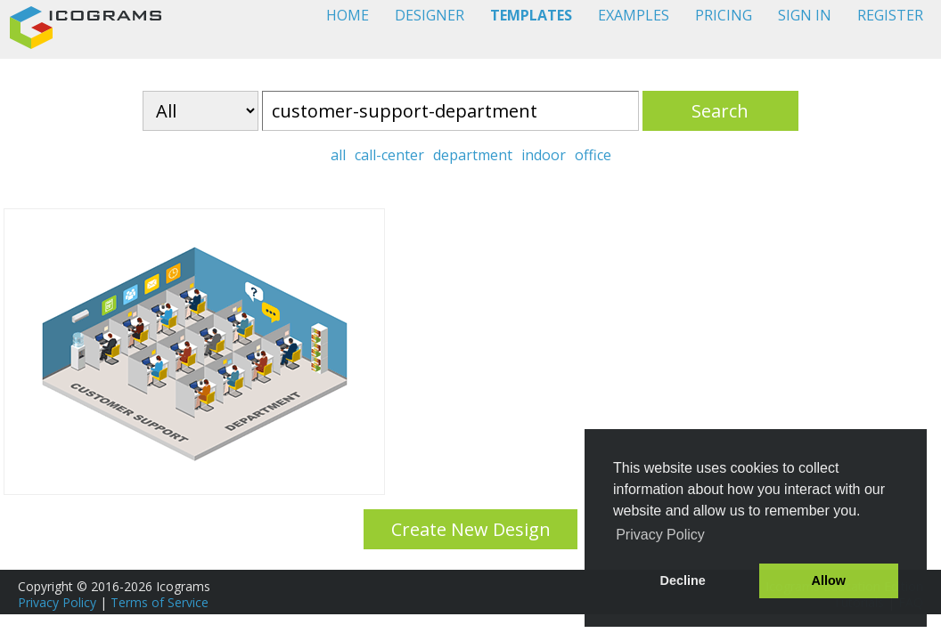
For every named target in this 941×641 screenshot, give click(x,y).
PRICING (723, 15)
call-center (389, 155)
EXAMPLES (633, 15)
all (338, 155)
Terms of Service (159, 602)
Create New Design (471, 529)
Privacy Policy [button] (660, 534)
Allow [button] (829, 580)
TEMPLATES (531, 15)
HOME (347, 15)
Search (720, 111)
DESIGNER (429, 15)
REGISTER (890, 15)
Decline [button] (683, 580)
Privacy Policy (57, 602)
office (593, 155)
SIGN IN (804, 15)
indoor (543, 155)
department (472, 155)
